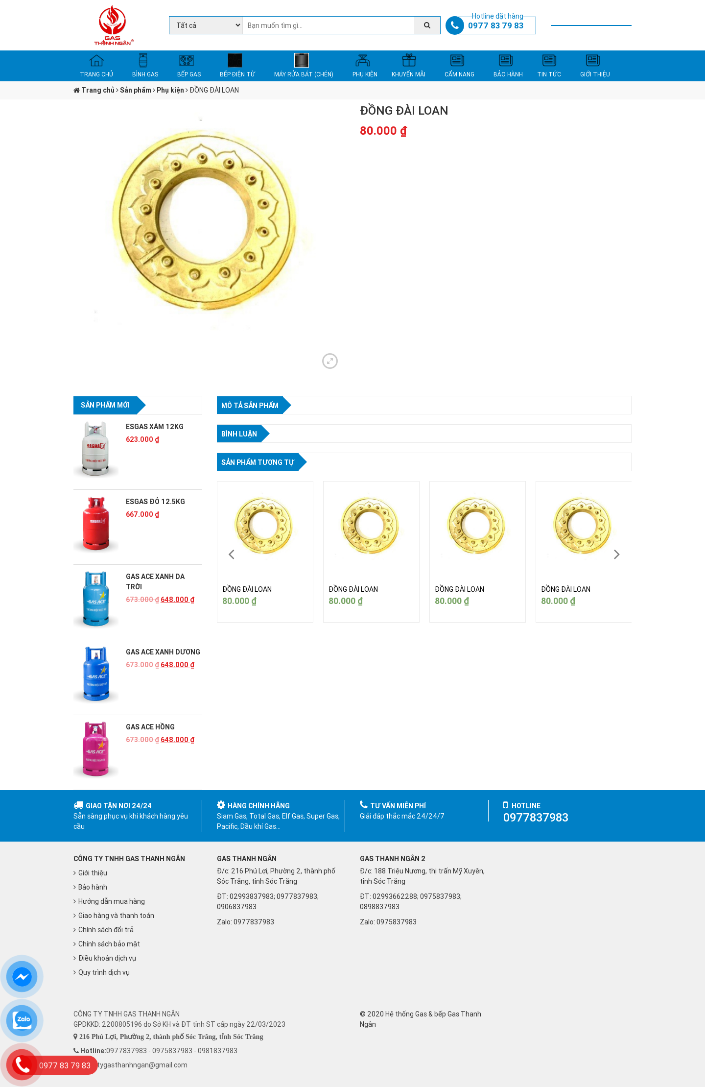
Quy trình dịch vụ (104, 972)
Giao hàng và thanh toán (116, 915)
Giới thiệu (92, 873)
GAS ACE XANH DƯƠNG (163, 652)
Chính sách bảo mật (109, 944)
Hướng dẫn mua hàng (111, 901)
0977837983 (254, 922)
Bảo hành (92, 887)
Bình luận (239, 434)
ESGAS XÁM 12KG (155, 426)
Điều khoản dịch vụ (107, 958)
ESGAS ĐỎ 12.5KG (155, 501)
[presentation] (231, 554)
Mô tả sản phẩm (250, 405)
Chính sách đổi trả (106, 929)
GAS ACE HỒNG (150, 727)
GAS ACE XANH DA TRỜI (155, 581)
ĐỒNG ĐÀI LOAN (247, 589)
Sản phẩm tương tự (257, 462)
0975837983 (396, 922)
